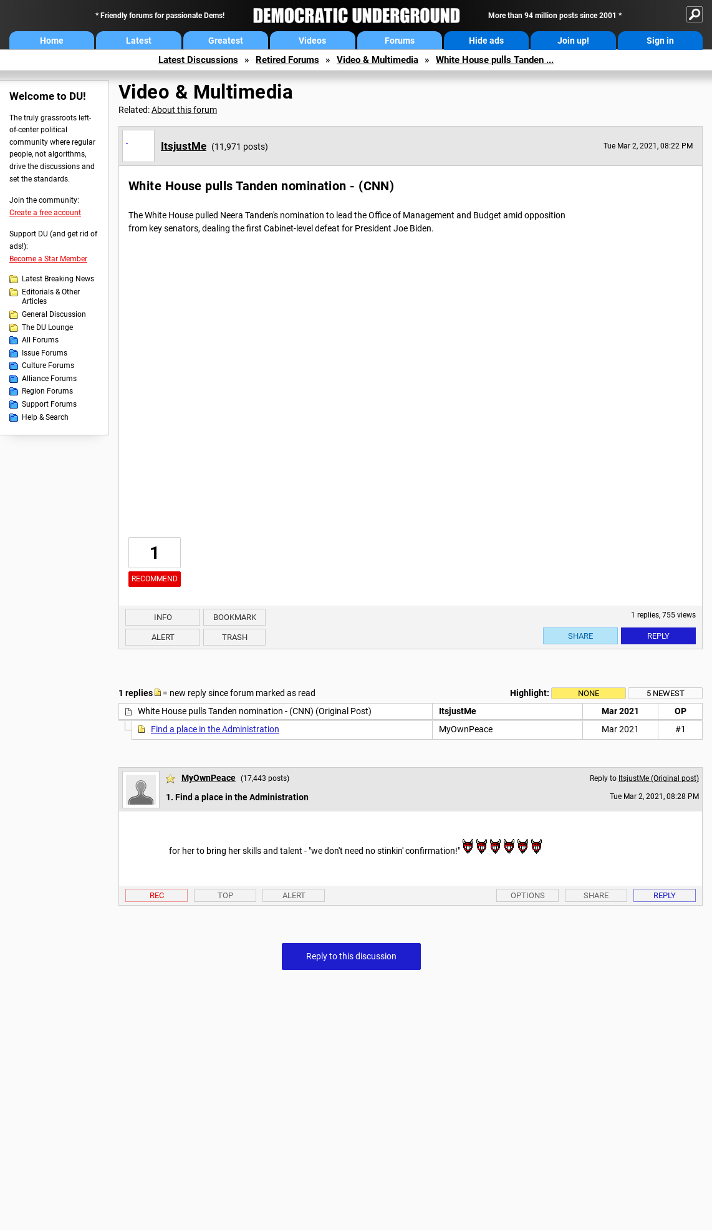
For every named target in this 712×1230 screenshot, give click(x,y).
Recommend (155, 578)
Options (528, 895)
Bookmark (234, 617)
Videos (312, 41)
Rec (157, 895)
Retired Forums (287, 59)
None (588, 693)
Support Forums (49, 404)
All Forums (40, 340)
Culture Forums (48, 365)
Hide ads (486, 41)
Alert (163, 637)
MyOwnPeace (208, 778)
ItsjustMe (183, 146)
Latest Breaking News (58, 278)
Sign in (660, 41)
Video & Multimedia (377, 59)
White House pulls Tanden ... (495, 59)
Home (52, 41)
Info (163, 617)
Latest (139, 41)
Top (225, 895)
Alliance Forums (49, 378)
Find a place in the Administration (215, 729)
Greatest (225, 41)
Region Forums (47, 391)
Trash (235, 637)
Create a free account (45, 212)
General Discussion (54, 314)
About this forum (184, 110)
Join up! (573, 41)
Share (580, 636)
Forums (400, 41)
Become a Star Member (48, 258)
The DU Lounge (47, 327)
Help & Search (45, 417)
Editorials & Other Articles (51, 297)
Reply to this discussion (351, 956)
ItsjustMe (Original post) (658, 778)
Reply (658, 636)
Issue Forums (44, 353)
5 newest (666, 693)
